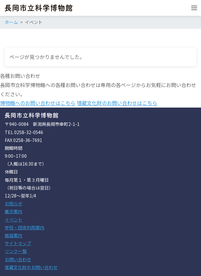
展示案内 (13, 211)
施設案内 (13, 235)
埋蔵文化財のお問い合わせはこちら (117, 103)
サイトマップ (18, 243)
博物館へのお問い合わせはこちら (37, 103)
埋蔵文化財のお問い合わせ (31, 267)
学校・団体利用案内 (24, 227)
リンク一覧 (16, 251)
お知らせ (13, 203)
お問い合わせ (18, 259)
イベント (13, 219)
